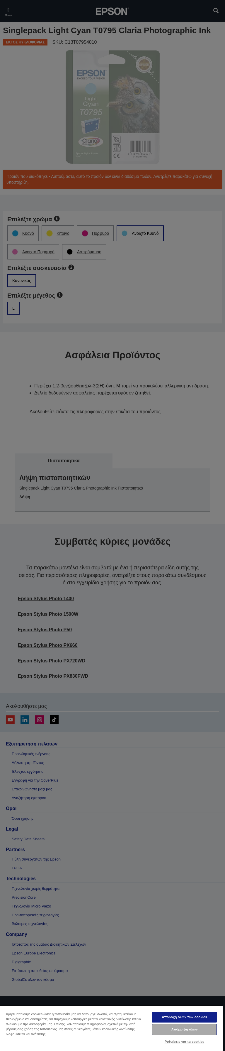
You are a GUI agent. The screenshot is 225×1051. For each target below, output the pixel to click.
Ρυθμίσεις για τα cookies (184, 1041)
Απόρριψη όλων (184, 1029)
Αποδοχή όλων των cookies (184, 1017)
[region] (111, 1028)
